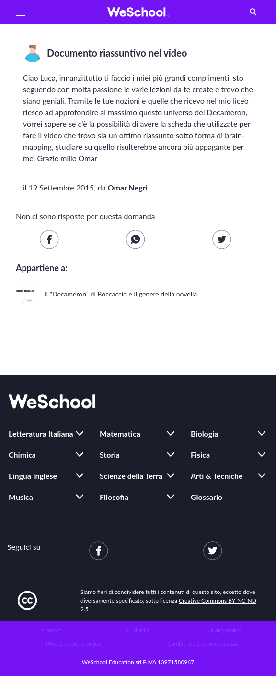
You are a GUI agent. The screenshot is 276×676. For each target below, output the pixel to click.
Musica (21, 496)
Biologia (204, 433)
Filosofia (114, 496)
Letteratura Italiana (41, 433)
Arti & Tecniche (217, 475)
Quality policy (224, 630)
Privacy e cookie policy (73, 643)
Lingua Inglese (33, 475)
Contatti (52, 630)
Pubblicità (138, 630)
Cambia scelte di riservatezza (203, 643)
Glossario (206, 496)
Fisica (200, 454)
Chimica (22, 454)
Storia (110, 454)
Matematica (120, 433)
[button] (21, 12)
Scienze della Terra (131, 475)
